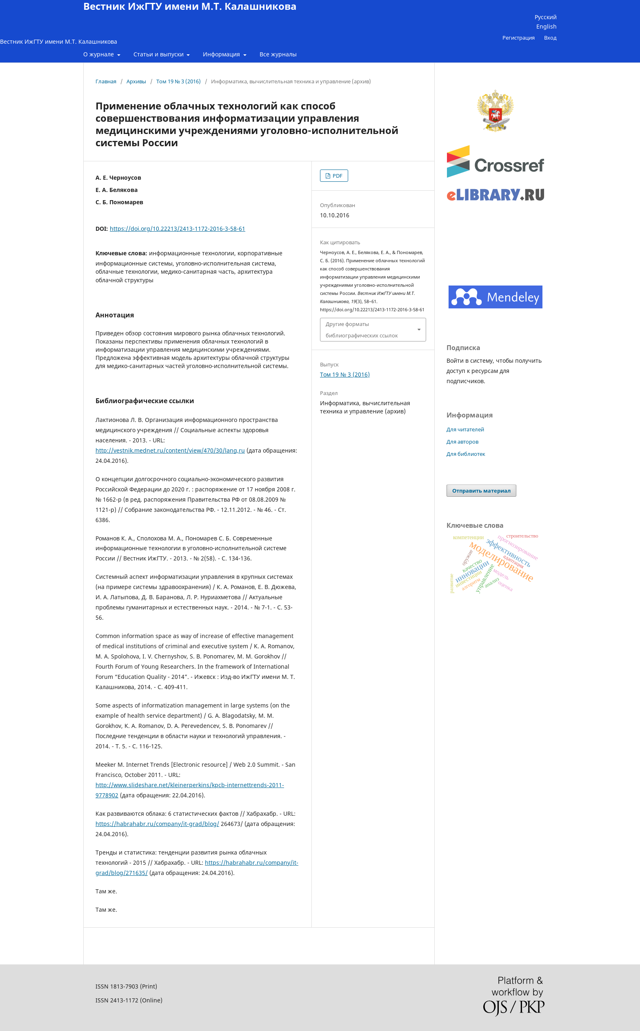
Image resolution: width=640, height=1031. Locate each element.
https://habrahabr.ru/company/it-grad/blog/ (157, 824)
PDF (336, 175)
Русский (546, 17)
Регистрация (518, 37)
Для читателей (465, 429)
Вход (550, 37)
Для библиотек (466, 453)
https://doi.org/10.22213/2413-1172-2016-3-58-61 (177, 228)
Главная (106, 81)
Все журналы (278, 54)
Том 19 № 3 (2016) (178, 81)
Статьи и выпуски (159, 54)
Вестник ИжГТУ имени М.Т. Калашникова (58, 41)
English (546, 26)
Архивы (136, 81)
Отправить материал (481, 490)
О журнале (99, 54)
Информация (222, 54)
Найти (622, 70)
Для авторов (462, 441)
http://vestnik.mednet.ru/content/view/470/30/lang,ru (170, 450)
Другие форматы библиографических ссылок (362, 329)
